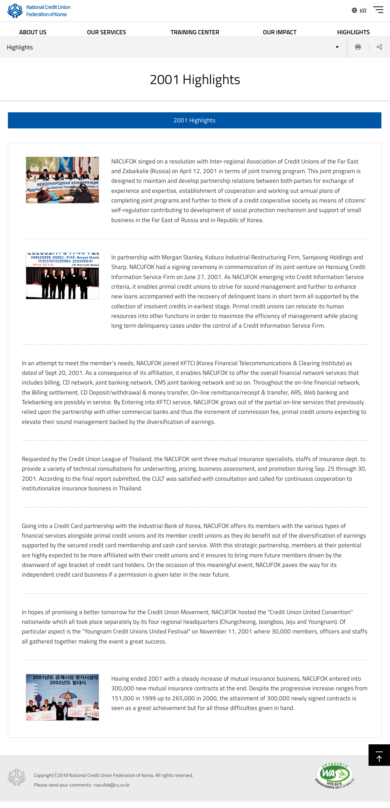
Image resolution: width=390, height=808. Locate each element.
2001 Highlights (194, 126)
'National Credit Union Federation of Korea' (37, 11)
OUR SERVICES (106, 32)
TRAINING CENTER (195, 32)
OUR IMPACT (280, 32)
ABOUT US (33, 32)
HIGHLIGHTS (353, 32)
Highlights (20, 53)
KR (358, 10)
